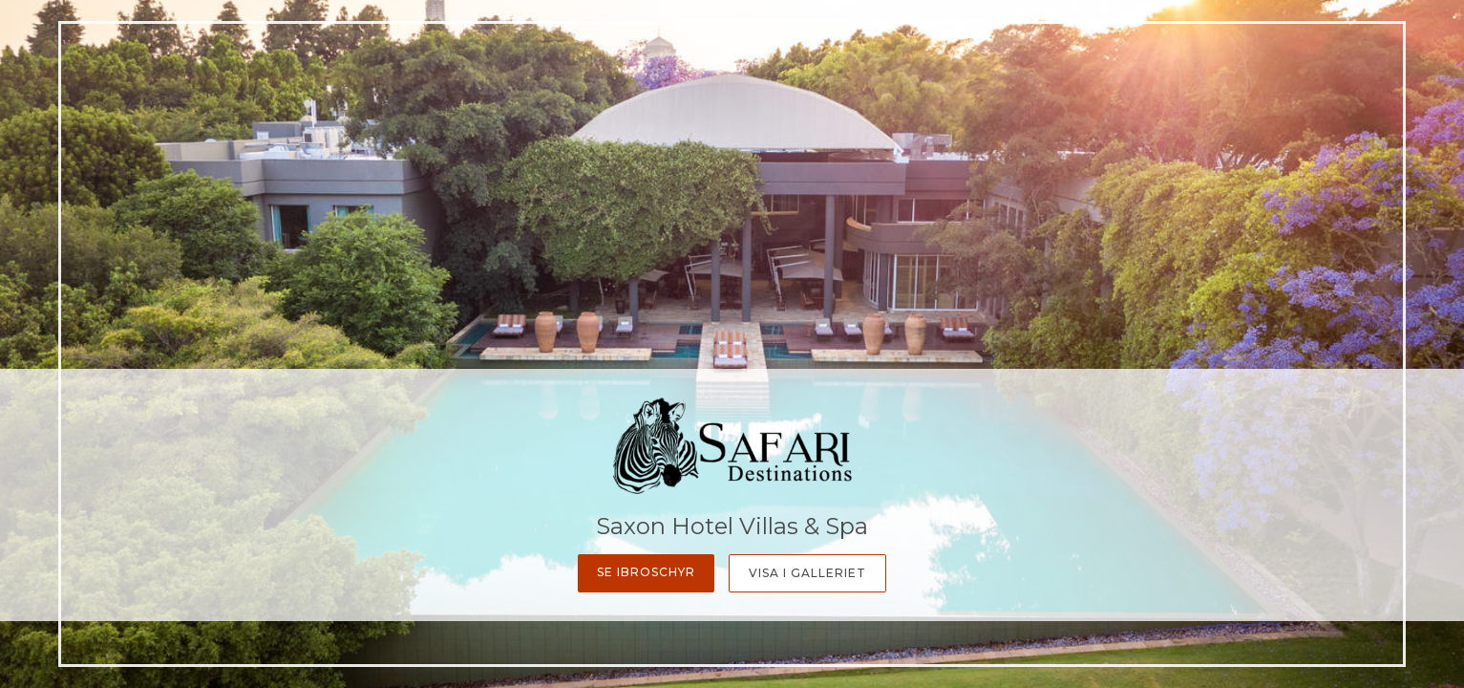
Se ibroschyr (646, 572)
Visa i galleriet (807, 573)
